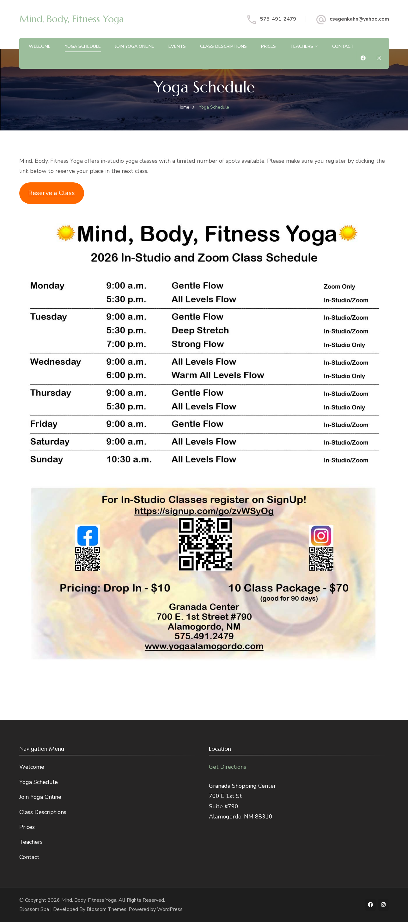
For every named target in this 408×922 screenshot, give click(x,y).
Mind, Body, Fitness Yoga (71, 19)
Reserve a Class (51, 193)
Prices (268, 46)
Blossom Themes (106, 909)
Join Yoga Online (134, 46)
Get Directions (227, 767)
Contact (343, 46)
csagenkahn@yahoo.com (359, 19)
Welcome (40, 46)
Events (177, 46)
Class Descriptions (223, 46)
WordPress (170, 909)
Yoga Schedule (83, 46)
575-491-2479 (278, 19)
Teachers (301, 46)
